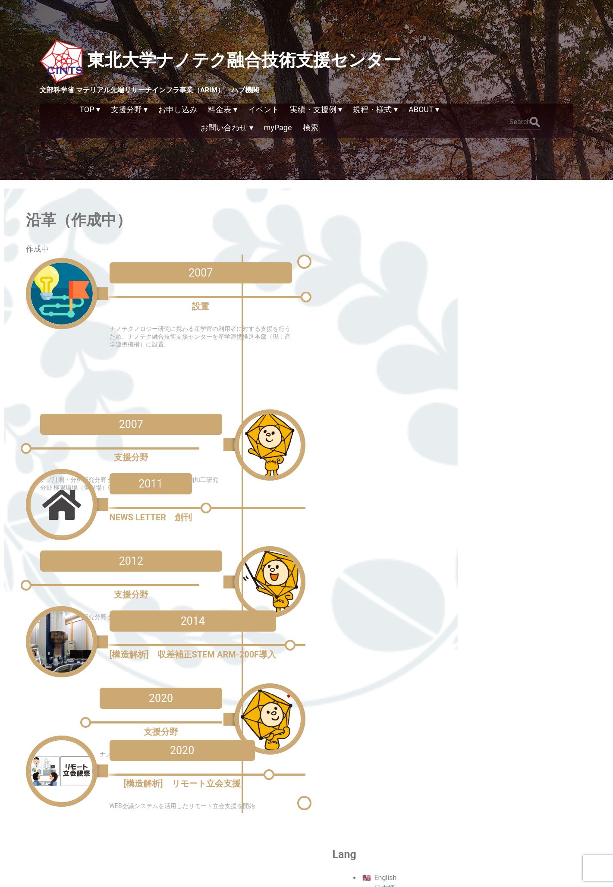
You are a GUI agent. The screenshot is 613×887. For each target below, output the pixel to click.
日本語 (518, 231)
